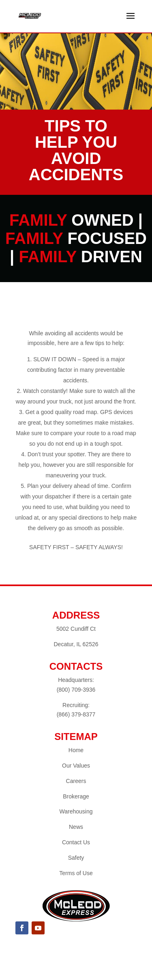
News (76, 827)
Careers (76, 781)
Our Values (76, 765)
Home (76, 750)
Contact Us (76, 842)
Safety (76, 857)
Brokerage (76, 796)
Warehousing (76, 811)
